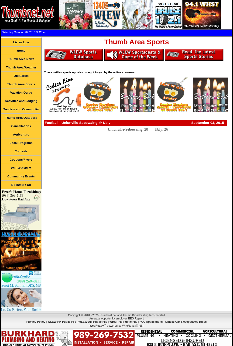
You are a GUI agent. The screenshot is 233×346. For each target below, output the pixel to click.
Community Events (21, 176)
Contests (21, 151)
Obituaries (21, 76)
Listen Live (21, 42)
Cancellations (21, 126)
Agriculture (21, 134)
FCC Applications (151, 321)
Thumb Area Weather (21, 67)
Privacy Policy (35, 321)
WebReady (96, 325)
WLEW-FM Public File (62, 321)
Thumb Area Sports (21, 84)
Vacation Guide (21, 92)
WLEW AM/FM (21, 168)
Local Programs (21, 143)
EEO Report (136, 318)
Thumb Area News (21, 59)
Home (21, 50)
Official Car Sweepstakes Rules (186, 321)
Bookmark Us (21, 185)
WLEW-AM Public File (92, 321)
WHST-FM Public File (123, 321)
